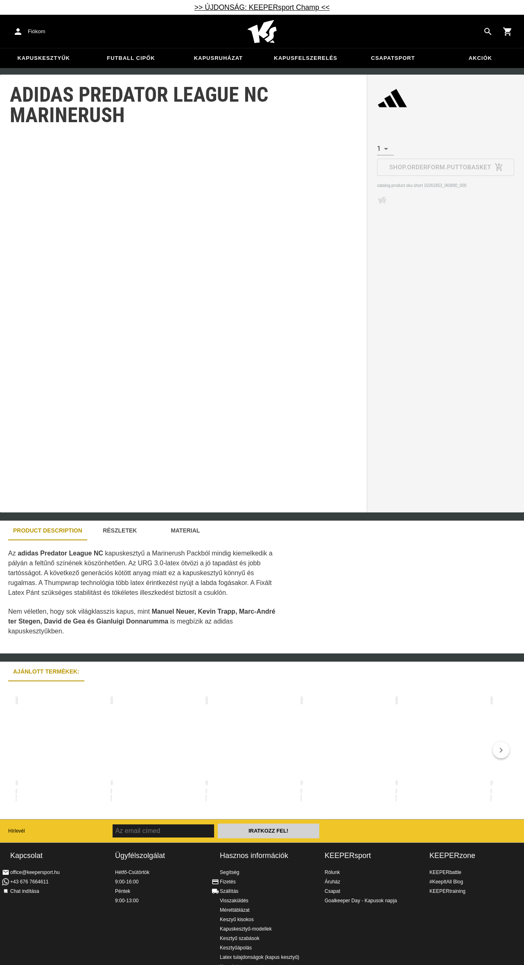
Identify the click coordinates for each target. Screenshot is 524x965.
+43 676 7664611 (29, 882)
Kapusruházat (218, 58)
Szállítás (229, 891)
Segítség (229, 872)
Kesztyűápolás (236, 948)
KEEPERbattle (445, 872)
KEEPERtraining (447, 891)
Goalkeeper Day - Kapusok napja (361, 901)
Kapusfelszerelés (305, 58)
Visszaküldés (234, 901)
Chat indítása (24, 891)
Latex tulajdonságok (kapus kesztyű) (259, 957)
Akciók (480, 58)
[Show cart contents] (507, 31)
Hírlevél (16, 831)
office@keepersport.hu (35, 872)
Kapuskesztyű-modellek (246, 929)
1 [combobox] (379, 148)
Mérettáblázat (235, 910)
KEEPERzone (452, 855)
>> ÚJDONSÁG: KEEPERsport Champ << (262, 7)
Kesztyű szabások (240, 938)
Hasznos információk (254, 855)
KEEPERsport (348, 855)
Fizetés (228, 882)
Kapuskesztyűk (43, 58)
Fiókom (36, 31)
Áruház (332, 882)
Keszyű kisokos (237, 919)
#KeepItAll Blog (446, 882)
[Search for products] (488, 31)
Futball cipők (131, 58)
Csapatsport (393, 58)
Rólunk (332, 872)
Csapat (332, 891)
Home (262, 31)
